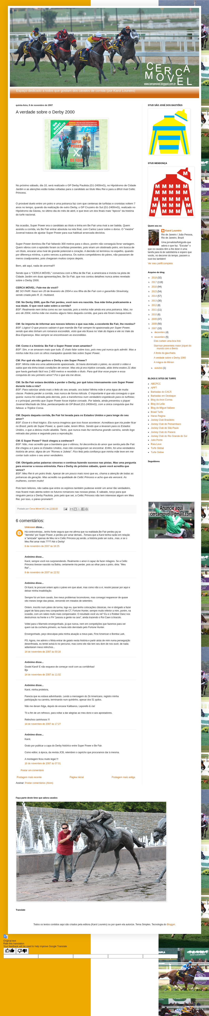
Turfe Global (157, 448)
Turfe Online (157, 452)
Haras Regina (158, 416)
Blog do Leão (158, 404)
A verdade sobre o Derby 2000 (170, 357)
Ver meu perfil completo (160, 263)
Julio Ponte (156, 440)
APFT (154, 387)
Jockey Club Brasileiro (162, 420)
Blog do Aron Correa (161, 399)
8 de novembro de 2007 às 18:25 (42, 546)
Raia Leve (156, 444)
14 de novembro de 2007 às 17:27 (43, 724)
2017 (155, 282)
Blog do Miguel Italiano (163, 407)
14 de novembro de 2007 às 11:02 (43, 674)
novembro (160, 337)
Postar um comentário (32, 770)
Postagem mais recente (29, 777)
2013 (155, 300)
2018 (155, 277)
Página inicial (77, 777)
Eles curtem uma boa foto (167, 341)
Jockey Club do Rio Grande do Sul (169, 436)
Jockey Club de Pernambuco (166, 424)
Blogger (171, 924)
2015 (155, 291)
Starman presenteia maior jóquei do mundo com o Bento (172, 347)
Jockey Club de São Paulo (165, 428)
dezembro (160, 332)
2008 (155, 323)
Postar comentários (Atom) (39, 783)
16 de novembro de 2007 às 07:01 (43, 763)
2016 (155, 286)
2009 (155, 319)
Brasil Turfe (157, 412)
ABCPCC (156, 383)
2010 (155, 314)
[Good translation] (9, 951)
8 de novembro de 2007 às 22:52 (42, 572)
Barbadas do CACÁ (161, 391)
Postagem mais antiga (123, 777)
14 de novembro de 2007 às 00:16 (43, 651)
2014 (155, 296)
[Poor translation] (22, 951)
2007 (155, 328)
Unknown (30, 527)
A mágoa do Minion (164, 362)
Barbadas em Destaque (163, 395)
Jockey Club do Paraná (163, 432)
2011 (155, 309)
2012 (155, 305)
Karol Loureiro (173, 230)
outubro (158, 368)
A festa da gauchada (164, 353)
